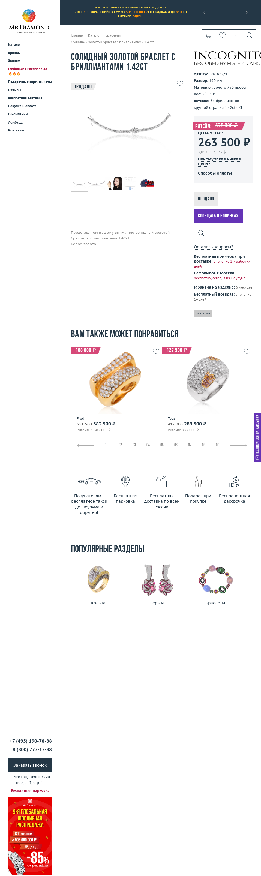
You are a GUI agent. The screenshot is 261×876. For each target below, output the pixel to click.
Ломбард (15, 122)
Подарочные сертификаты (30, 82)
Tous (171, 418)
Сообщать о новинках (218, 216)
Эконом (14, 61)
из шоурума (235, 278)
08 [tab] (203, 445)
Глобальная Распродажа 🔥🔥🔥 (27, 71)
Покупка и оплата (22, 106)
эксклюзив (203, 313)
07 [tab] (189, 445)
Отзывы (14, 90)
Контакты (16, 130)
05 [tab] (162, 445)
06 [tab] (176, 445)
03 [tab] (134, 445)
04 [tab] (148, 445)
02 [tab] (120, 445)
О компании (18, 114)
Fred (80, 418)
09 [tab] (217, 445)
